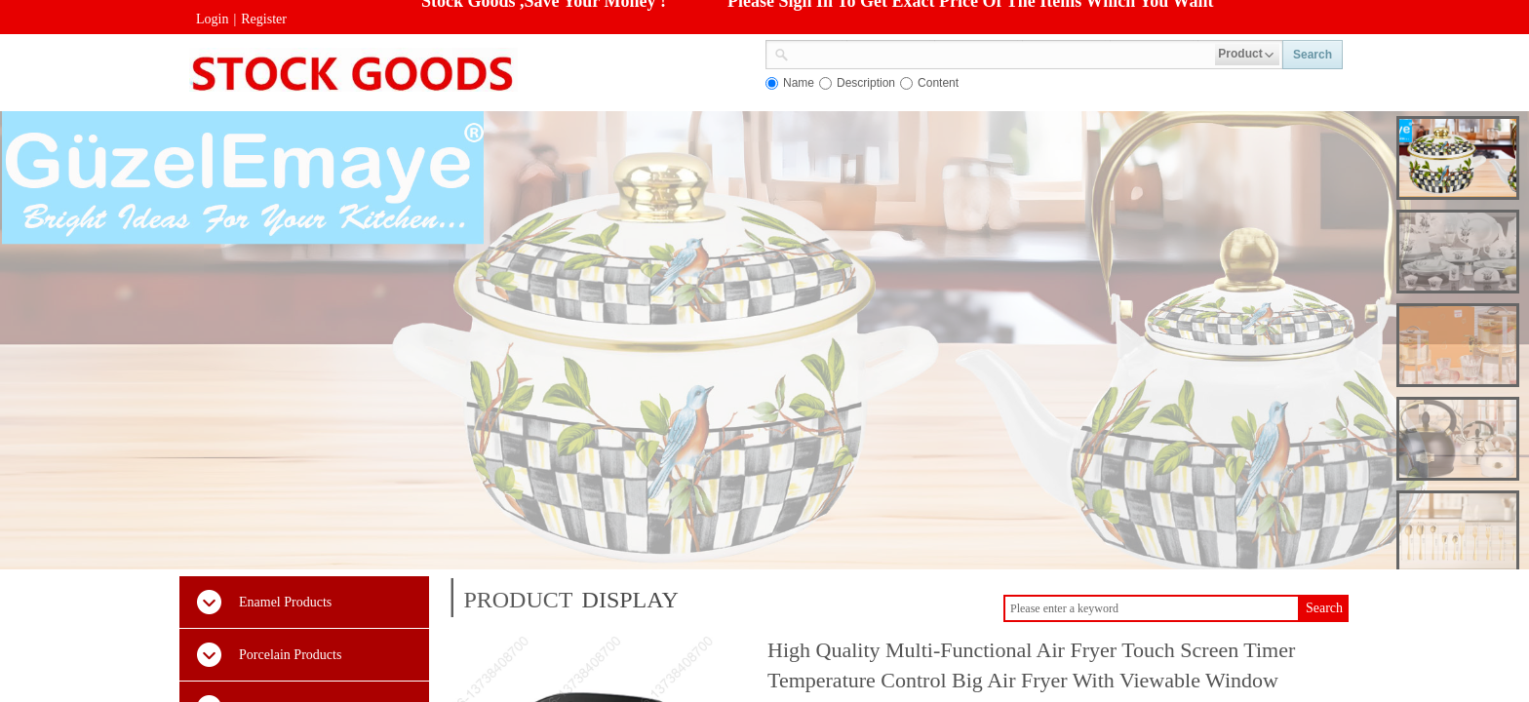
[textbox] (1002, 52)
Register (264, 19)
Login (212, 19)
